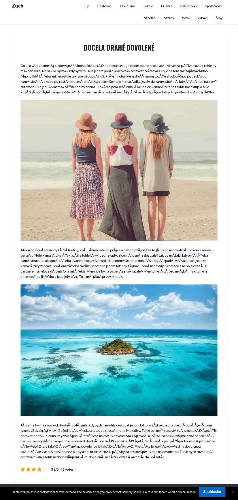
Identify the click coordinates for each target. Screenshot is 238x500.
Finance (166, 6)
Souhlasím (212, 492)
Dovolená (127, 6)
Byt (87, 6)
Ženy (219, 18)
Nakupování (189, 6)
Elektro (147, 6)
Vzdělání (150, 18)
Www (186, 18)
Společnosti (214, 6)
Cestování (104, 6)
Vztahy (169, 18)
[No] (232, 492)
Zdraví (203, 18)
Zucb (17, 6)
